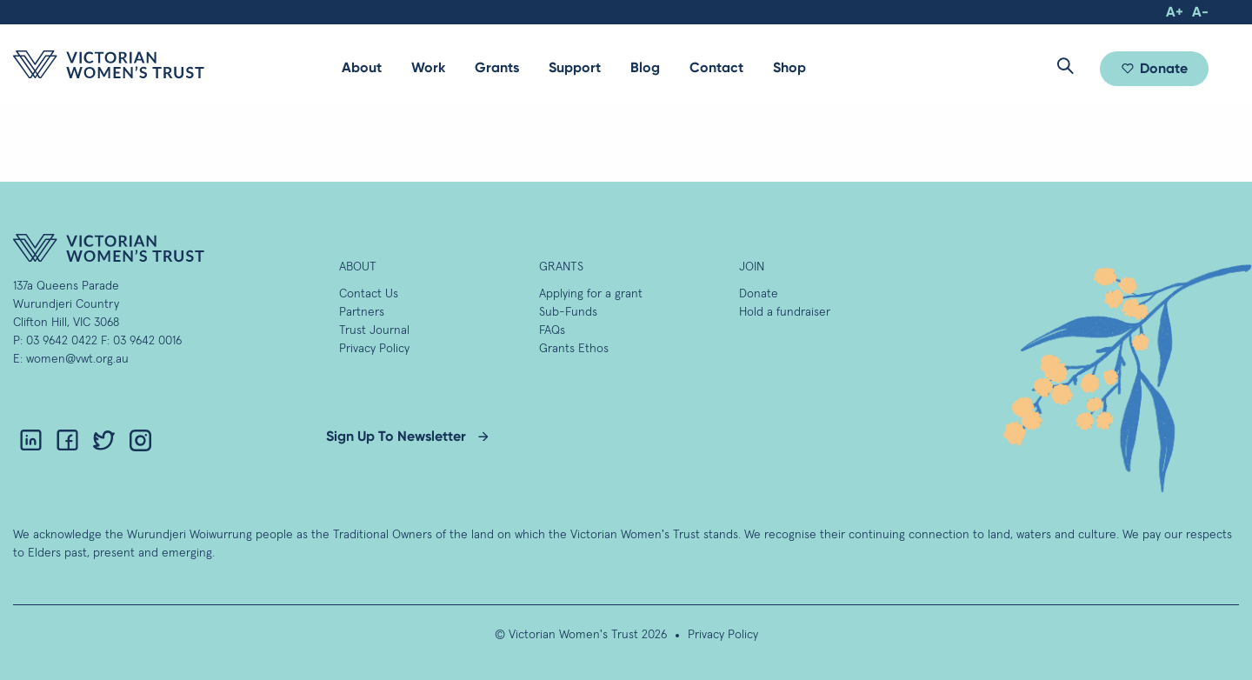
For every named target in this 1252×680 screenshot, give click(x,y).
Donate (1164, 68)
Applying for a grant (591, 294)
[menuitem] (362, 67)
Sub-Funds (568, 312)
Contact (716, 67)
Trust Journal (374, 330)
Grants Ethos (574, 349)
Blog (645, 67)
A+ (1174, 11)
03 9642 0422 (61, 341)
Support (575, 67)
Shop (789, 67)
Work (428, 67)
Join (751, 267)
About (362, 67)
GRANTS (561, 267)
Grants (497, 67)
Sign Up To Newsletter (396, 436)
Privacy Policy (374, 349)
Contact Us (368, 294)
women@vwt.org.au (77, 359)
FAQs (552, 330)
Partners (361, 312)
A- (1200, 11)
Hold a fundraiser (784, 312)
